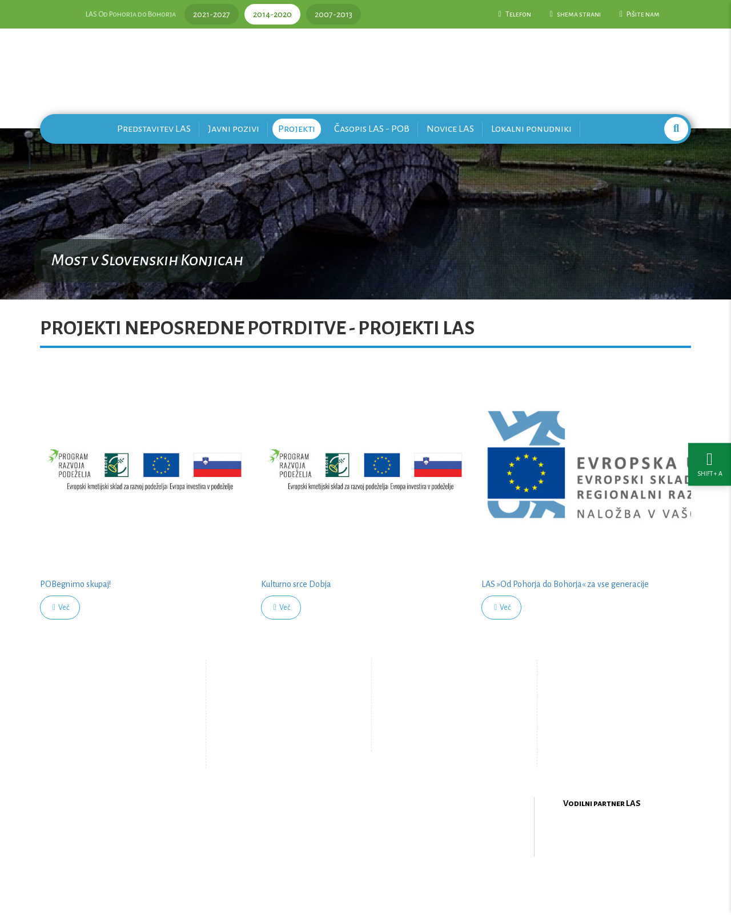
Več (61, 608)
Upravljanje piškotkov (444, 738)
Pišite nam (640, 14)
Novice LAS (450, 128)
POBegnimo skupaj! (75, 584)
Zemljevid (271, 748)
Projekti (296, 128)
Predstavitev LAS (154, 128)
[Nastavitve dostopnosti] (709, 457)
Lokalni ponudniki (531, 128)
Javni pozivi (233, 128)
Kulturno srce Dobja (296, 584)
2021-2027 (211, 14)
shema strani (575, 14)
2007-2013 (333, 14)
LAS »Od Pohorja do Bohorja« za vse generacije (565, 584)
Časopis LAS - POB (371, 128)
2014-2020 (272, 14)
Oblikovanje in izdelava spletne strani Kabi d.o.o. (365, 885)
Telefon (515, 14)
